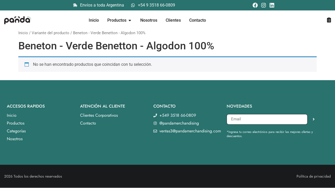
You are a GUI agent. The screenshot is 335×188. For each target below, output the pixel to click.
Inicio (23, 33)
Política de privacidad (314, 176)
